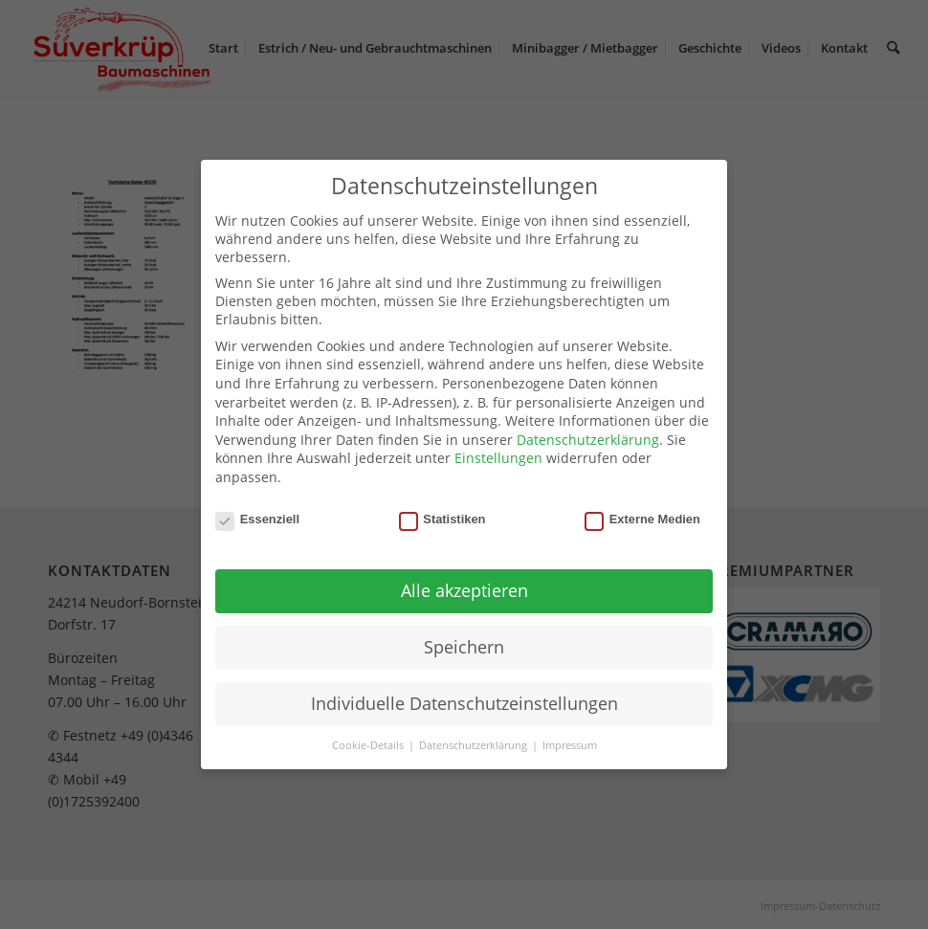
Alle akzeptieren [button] (464, 590)
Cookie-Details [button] (369, 745)
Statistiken (442, 519)
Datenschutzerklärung (588, 440)
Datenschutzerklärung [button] (474, 745)
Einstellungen (498, 458)
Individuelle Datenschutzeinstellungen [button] (464, 703)
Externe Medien (642, 519)
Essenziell (257, 519)
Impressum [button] (569, 745)
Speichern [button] (464, 646)
